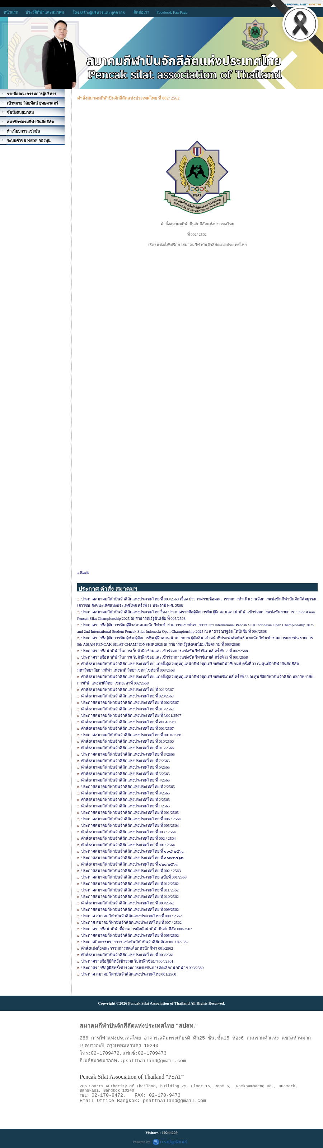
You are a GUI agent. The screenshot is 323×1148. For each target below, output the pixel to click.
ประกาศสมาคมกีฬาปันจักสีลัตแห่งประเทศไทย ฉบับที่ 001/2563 (134, 877)
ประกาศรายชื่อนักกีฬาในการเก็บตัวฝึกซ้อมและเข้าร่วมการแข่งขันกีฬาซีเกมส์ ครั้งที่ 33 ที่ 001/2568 (164, 657)
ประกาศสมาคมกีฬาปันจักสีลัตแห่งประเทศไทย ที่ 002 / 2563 (131, 870)
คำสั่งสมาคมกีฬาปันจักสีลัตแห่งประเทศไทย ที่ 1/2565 (125, 806)
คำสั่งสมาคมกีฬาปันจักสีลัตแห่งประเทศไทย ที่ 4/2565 (125, 780)
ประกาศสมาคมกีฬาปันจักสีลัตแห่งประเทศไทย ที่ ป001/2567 (131, 715)
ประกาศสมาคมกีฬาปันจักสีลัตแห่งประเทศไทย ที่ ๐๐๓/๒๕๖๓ (132, 858)
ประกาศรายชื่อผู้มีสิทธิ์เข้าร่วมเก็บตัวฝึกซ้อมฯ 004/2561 (127, 961)
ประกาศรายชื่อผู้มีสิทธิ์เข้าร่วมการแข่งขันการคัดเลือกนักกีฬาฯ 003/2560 (142, 967)
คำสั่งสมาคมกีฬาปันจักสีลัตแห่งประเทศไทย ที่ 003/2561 (127, 955)
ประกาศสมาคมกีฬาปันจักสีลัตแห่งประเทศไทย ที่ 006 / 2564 (131, 819)
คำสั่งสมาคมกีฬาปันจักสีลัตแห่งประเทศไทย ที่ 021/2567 (127, 689)
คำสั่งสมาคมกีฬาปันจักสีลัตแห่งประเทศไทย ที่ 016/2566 (127, 741)
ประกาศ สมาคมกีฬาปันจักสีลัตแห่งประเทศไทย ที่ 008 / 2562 (131, 916)
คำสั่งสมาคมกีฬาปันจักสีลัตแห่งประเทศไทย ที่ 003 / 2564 (128, 832)
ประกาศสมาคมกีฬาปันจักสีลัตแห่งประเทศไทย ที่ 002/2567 (130, 702)
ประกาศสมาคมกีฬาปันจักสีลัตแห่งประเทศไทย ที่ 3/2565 (128, 754)
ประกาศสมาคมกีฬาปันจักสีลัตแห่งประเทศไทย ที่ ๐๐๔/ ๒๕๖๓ (132, 851)
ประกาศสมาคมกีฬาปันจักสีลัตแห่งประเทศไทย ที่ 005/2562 (130, 935)
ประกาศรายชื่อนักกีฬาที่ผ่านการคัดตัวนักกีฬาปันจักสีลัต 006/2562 (136, 929)
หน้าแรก (11, 12)
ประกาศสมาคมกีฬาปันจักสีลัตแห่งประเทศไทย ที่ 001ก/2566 (131, 735)
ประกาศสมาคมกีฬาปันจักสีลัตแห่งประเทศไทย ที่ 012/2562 (130, 883)
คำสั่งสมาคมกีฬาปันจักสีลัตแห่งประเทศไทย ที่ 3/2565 (125, 793)
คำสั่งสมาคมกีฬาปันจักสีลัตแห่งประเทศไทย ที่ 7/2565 (125, 761)
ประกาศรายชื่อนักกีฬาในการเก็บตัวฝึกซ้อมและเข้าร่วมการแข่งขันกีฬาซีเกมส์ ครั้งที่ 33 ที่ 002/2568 (164, 651)
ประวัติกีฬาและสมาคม (44, 12)
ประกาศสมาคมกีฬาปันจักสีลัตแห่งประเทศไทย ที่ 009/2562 (130, 909)
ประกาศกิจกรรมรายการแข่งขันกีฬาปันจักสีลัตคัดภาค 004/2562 (134, 942)
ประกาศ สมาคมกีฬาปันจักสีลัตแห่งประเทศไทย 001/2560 (128, 974)
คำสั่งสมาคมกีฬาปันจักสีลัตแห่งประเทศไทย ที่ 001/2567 (127, 728)
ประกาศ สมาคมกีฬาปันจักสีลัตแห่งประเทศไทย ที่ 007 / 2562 (131, 922)
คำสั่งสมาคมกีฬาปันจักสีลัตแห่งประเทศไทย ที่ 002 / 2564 (128, 838)
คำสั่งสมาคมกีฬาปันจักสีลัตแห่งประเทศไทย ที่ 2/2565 (125, 799)
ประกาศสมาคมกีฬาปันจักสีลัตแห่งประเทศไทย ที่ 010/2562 (130, 896)
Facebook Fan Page (171, 12)
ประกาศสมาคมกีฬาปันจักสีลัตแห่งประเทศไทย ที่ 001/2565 (130, 812)
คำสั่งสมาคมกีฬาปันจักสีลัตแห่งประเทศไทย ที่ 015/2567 (127, 709)
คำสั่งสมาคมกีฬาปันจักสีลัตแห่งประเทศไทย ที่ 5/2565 (125, 773)
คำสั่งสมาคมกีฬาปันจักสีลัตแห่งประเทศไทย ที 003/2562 (127, 903)
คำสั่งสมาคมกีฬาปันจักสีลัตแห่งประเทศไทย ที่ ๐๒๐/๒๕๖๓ (129, 864)
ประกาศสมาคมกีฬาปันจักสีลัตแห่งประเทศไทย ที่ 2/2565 (128, 786)
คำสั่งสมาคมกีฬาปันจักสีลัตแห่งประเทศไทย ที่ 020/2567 (127, 696)
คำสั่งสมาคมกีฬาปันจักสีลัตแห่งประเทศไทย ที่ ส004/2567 (128, 722)
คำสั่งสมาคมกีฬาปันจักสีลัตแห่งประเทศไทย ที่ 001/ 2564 (128, 845)
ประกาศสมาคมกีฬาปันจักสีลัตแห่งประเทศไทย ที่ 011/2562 (130, 890)
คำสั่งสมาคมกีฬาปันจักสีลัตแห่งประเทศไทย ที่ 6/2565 (125, 767)
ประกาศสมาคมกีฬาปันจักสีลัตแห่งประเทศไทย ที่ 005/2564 (130, 825)
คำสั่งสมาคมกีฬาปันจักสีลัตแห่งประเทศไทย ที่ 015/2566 (127, 748)
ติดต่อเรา (141, 12)
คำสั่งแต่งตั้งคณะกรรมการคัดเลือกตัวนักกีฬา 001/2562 (127, 948)
